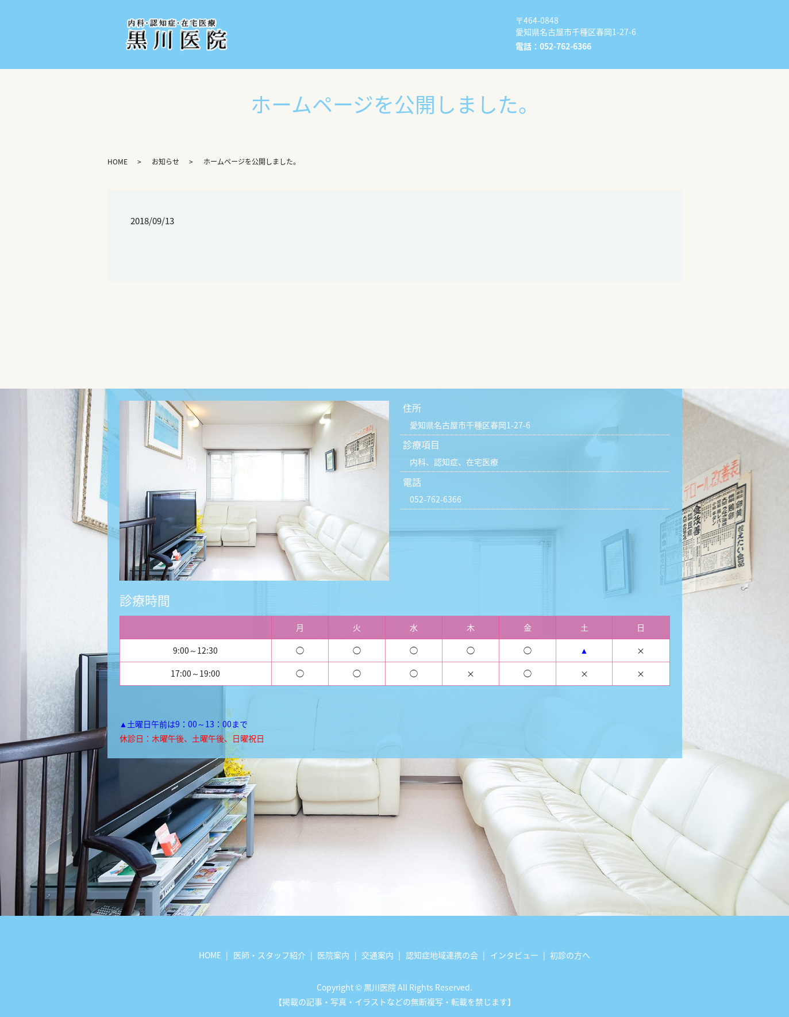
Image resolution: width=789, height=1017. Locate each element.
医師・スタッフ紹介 (345, 15)
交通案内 (274, 34)
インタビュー (443, 34)
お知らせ (165, 161)
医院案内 (425, 15)
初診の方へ (279, 51)
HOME (269, 15)
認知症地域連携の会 (355, 34)
